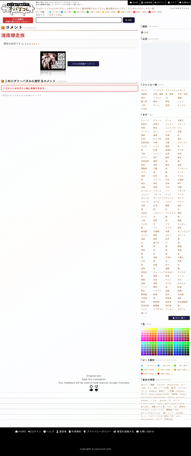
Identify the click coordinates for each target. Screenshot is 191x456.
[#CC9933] (169, 333)
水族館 (156, 231)
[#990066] (183, 340)
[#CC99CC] (161, 333)
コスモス (182, 272)
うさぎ (144, 224)
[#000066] (183, 354)
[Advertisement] (165, 61)
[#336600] (172, 350)
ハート (144, 287)
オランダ (145, 198)
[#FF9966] (150, 333)
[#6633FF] (142, 352)
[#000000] (188, 354)
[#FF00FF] (142, 340)
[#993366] (183, 338)
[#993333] (185, 338)
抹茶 (180, 153)
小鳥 (143, 220)
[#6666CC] (145, 350)
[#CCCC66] (166, 331)
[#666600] (155, 350)
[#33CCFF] (158, 345)
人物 (143, 105)
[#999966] (183, 333)
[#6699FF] (142, 348)
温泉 (180, 164)
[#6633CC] (145, 352)
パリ (167, 190)
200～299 (124, 11)
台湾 (155, 205)
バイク (144, 309)
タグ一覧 (150, 8)
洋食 (167, 142)
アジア (181, 201)
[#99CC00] (188, 331)
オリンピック (184, 231)
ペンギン (182, 224)
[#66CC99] (147, 345)
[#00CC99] (180, 345)
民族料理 (145, 142)
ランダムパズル (135, 8)
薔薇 (167, 268)
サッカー (145, 235)
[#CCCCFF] (158, 331)
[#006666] (183, 350)
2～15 (53, 11)
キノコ (181, 276)
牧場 (167, 231)
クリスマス (170, 213)
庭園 (180, 246)
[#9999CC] (177, 333)
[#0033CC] (177, 352)
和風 (143, 283)
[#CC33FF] (158, 338)
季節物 (144, 94)
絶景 (155, 238)
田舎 (143, 250)
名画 (180, 290)
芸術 (143, 97)
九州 (167, 187)
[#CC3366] (166, 338)
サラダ (181, 150)
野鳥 (155, 220)
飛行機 (168, 305)
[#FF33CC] (145, 338)
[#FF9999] (147, 333)
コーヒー (157, 153)
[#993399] (180, 338)
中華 (155, 142)
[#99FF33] (185, 329)
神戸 (180, 183)
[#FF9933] (153, 333)
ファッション (171, 90)
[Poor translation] (96, 388)
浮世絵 (144, 298)
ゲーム (156, 105)
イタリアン (183, 142)
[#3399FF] (158, 348)
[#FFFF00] (155, 329)
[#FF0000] (155, 340)
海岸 (143, 175)
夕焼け (168, 257)
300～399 (139, 11)
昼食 (180, 131)
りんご (168, 279)
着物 (155, 287)
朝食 (143, 135)
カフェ (144, 157)
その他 (144, 108)
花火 (167, 264)
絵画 (167, 290)
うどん (156, 146)
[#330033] (169, 354)
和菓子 (144, 124)
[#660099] (147, 354)
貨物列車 (145, 305)
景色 (180, 157)
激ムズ (144, 313)
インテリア (158, 90)
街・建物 (169, 94)
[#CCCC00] (172, 331)
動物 (155, 101)
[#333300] (172, 352)
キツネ (168, 227)
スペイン (145, 194)
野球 (155, 235)
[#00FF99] (180, 343)
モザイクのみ (55, 14)
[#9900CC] (177, 340)
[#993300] (188, 338)
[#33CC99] (164, 345)
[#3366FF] (158, 350)
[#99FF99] (180, 329)
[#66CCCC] (145, 345)
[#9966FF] (175, 336)
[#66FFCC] (145, 343)
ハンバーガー (171, 127)
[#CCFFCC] (161, 329)
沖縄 (180, 187)
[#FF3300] (155, 338)
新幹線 (156, 301)
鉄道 (143, 301)
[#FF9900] (155, 333)
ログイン (159, 2)
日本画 (181, 294)
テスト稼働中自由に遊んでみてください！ (18, 20)
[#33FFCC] (161, 343)
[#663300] (155, 352)
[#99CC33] (185, 331)
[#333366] (166, 352)
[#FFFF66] (150, 329)
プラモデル (158, 309)
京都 (167, 183)
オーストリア (159, 198)
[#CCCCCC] (161, 331)
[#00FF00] (188, 343)
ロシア (181, 198)
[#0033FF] (175, 352)
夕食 (143, 153)
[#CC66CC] (161, 336)
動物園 (144, 231)
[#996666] (183, 336)
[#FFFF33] (153, 329)
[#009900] (188, 348)
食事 (155, 135)
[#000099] (180, 354)
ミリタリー (170, 309)
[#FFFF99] (147, 329)
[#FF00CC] (145, 340)
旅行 (155, 157)
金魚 (180, 227)
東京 (155, 183)
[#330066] (166, 354)
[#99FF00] (188, 329)
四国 (155, 187)
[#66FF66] (150, 343)
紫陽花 (144, 272)
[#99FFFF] (175, 329)
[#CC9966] (166, 333)
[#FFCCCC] (145, 331)
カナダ (156, 201)
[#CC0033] (169, 340)
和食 (167, 138)
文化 (180, 279)
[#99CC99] (180, 331)
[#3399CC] (161, 348)
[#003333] (185, 352)
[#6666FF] (142, 350)
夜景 (155, 257)
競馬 (180, 220)
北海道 (181, 179)
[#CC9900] (172, 333)
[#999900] (188, 333)
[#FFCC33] (153, 331)
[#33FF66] (166, 343)
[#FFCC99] (147, 331)
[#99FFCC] (177, 329)
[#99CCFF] (175, 331)
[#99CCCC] (177, 331)
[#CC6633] (169, 336)
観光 (167, 157)
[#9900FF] (175, 340)
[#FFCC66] (150, 331)
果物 (143, 127)
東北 (143, 183)
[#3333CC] (161, 352)
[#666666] (150, 350)
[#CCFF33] (169, 329)
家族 (155, 283)
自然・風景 (158, 94)
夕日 (143, 261)
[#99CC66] (183, 331)
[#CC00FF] (158, 340)
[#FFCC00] (155, 331)
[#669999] (147, 348)
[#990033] (185, 340)
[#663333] (153, 352)
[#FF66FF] (142, 336)
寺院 (155, 164)
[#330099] (164, 354)
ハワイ (168, 201)
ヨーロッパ (146, 190)
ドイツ (168, 194)
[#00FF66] (183, 343)
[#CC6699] (164, 336)
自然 (167, 238)
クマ (167, 224)
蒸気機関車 (183, 301)
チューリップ (159, 272)
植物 (167, 101)
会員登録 (146, 2)
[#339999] (164, 348)
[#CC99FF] (158, 333)
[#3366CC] (161, 350)
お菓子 (181, 120)
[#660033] (153, 354)
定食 (167, 135)
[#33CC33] (169, 345)
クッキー (169, 124)
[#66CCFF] (142, 345)
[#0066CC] (177, 350)
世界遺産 (145, 161)
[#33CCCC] (161, 345)
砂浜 (155, 175)
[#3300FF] (158, 354)
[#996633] (185, 336)
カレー (156, 131)
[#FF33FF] (142, 338)
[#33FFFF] (158, 343)
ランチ (168, 131)
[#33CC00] (172, 345)
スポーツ (182, 90)
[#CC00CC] (161, 340)
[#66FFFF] (142, 343)
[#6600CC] (145, 354)
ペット (181, 101)
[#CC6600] (172, 336)
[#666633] (153, 350)
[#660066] (150, 354)
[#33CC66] (166, 345)
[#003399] (180, 352)
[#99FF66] (183, 329)
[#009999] (180, 348)
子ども (168, 283)
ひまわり (169, 272)
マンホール (183, 168)
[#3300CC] (161, 354)
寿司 (180, 138)
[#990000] (188, 340)
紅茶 (167, 153)
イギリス (157, 194)
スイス (181, 194)
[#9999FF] (175, 333)
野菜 (155, 127)
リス (155, 227)
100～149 (93, 11)
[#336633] (169, 350)
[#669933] (153, 348)
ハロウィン (158, 213)
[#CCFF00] (172, 329)
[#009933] (185, 348)
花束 (155, 279)
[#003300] (188, 352)
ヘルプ (172, 2)
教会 (167, 164)
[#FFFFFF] (142, 329)
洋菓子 (156, 124)
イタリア (182, 190)
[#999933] (185, 333)
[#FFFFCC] (145, 329)
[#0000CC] (177, 354)
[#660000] (155, 354)
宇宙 (180, 261)
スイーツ (145, 120)
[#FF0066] (150, 340)
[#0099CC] (177, 348)
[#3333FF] (158, 352)
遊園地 (144, 168)
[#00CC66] (183, 345)
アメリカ (145, 201)
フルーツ (182, 124)
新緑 (155, 276)
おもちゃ (182, 283)
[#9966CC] (177, 336)
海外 (180, 205)
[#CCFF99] (164, 329)
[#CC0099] (164, 340)
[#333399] (164, 352)
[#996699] (180, 336)
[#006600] (188, 350)
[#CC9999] (164, 333)
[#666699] (147, 350)
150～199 (108, 11)
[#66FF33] (153, 343)
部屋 (180, 287)
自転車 (168, 301)
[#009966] (183, 348)
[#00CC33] (185, 345)
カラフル (182, 309)
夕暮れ (181, 257)
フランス (157, 190)
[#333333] (169, 352)
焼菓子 (168, 150)
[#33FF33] (169, 343)
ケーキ (168, 120)
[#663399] (147, 352)
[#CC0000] (172, 340)
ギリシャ (169, 198)
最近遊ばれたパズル (115, 8)
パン (180, 127)
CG (166, 97)
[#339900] (172, 348)
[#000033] (185, 354)
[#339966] (166, 348)
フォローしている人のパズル (50, 8)
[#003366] (183, 352)
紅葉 (155, 264)
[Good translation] (91, 388)
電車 (180, 298)
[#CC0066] (166, 340)
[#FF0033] (153, 340)
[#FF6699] (147, 336)
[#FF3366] (150, 338)
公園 (155, 168)
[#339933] (169, 348)
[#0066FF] (175, 350)
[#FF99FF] (142, 333)
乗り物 (144, 101)
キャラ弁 (157, 138)
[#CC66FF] (158, 336)
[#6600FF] (142, 354)
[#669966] (150, 348)
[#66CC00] (155, 345)
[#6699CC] (145, 348)
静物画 (144, 294)
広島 (143, 187)
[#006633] (185, 350)
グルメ (144, 90)
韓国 (167, 205)
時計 (143, 290)
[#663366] (150, 352)
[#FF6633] (153, 336)
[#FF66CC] (145, 336)
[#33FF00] (172, 343)
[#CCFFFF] (158, 329)
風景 (143, 238)
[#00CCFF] (175, 345)
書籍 (180, 97)
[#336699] (164, 350)
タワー (144, 172)
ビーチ (181, 172)
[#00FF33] (185, 343)
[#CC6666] (166, 336)
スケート (182, 235)
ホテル (181, 175)
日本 (167, 179)
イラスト (157, 97)
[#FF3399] (147, 338)
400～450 (155, 11)
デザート (157, 120)
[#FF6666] (150, 336)
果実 (167, 276)
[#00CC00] (188, 345)
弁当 (143, 138)
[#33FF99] (164, 343)
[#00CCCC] (177, 345)
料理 (155, 150)
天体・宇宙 (183, 94)
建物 (155, 161)
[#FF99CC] (145, 333)
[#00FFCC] (177, 343)
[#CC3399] (164, 338)
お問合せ (184, 2)
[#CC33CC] (161, 338)
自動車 (168, 298)
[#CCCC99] (164, 331)
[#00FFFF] (175, 343)
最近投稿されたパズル (93, 8)
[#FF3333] (153, 338)
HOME (134, 2)
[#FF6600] (155, 336)
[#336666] (166, 350)
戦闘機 (156, 305)
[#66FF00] (155, 343)
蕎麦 (167, 146)
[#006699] (180, 350)
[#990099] (180, 340)
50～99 (79, 11)
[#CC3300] (172, 338)
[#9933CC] (177, 338)
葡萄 (143, 279)
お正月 (144, 213)
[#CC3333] (169, 338)
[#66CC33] (153, 345)
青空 (180, 250)
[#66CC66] (150, 345)
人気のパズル (72, 8)
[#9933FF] (175, 338)
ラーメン (145, 131)
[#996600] (188, 336)
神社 (143, 164)
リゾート (157, 179)
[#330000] (172, 354)
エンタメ (182, 105)
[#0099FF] (175, 348)
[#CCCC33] (169, 331)
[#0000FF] (175, 354)
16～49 (66, 11)
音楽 (167, 105)
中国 (143, 205)
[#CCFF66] (166, 329)
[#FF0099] (147, 340)
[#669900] (155, 348)
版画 (155, 294)
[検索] (129, 20)
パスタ (144, 146)
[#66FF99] (147, 343)
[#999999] (180, 333)
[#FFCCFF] (142, 331)
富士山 (156, 242)
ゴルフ (168, 235)
